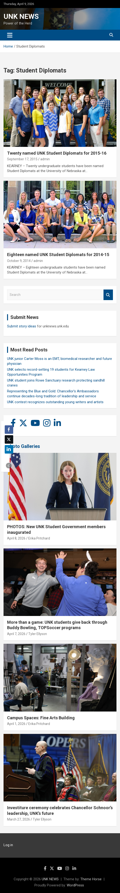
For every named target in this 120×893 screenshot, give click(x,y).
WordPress (75, 885)
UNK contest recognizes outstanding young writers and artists (55, 402)
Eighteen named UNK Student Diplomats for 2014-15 (58, 254)
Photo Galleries (23, 446)
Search (108, 295)
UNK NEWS (21, 16)
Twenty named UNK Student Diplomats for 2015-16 (56, 153)
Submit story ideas (21, 326)
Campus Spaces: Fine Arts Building (41, 717)
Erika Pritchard (39, 538)
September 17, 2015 (22, 159)
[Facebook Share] (9, 429)
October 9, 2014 (19, 261)
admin (45, 159)
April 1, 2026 (16, 724)
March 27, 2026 (18, 819)
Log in (8, 845)
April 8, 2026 (16, 538)
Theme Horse (91, 879)
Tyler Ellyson (37, 634)
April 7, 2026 (16, 634)
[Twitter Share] (9, 439)
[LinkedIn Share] (9, 449)
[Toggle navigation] (10, 35)
